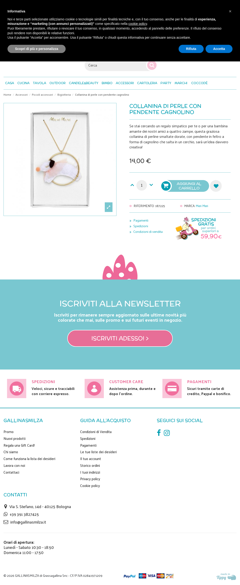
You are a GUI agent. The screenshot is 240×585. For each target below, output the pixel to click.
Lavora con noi (14, 465)
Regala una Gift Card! (19, 445)
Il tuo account (90, 458)
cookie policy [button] (137, 24)
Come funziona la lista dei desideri (29, 458)
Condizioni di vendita (148, 231)
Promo (9, 431)
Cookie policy (90, 485)
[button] (199, 83)
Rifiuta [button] (191, 49)
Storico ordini (90, 465)
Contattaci (11, 472)
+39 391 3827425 (24, 514)
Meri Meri (202, 206)
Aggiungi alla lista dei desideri (216, 186)
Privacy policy (90, 478)
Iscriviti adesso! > (120, 338)
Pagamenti (140, 220)
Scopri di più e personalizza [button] (36, 49)
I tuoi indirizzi (90, 472)
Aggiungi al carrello (182, 186)
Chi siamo (11, 451)
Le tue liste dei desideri (98, 451)
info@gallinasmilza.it (28, 521)
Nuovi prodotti (15, 438)
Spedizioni (140, 226)
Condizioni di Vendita (96, 431)
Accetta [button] (219, 49)
